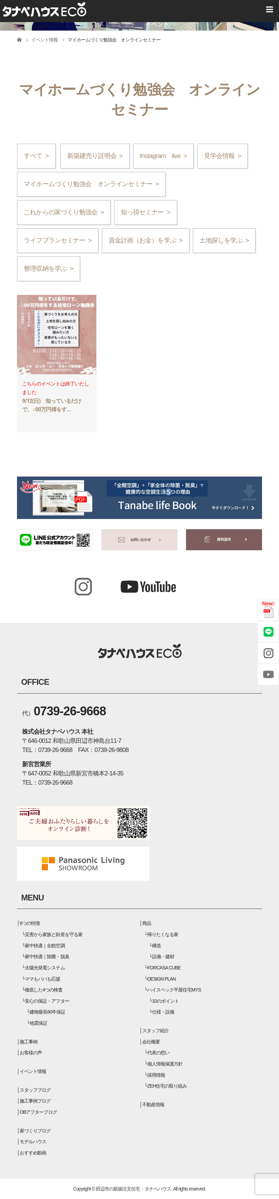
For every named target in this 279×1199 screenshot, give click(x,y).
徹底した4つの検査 (43, 989)
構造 (156, 945)
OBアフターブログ (38, 1112)
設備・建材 (163, 956)
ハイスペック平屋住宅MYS (174, 989)
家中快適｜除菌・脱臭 (47, 956)
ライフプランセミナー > (57, 240)
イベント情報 (33, 1071)
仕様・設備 (163, 1012)
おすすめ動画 (33, 1153)
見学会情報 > (222, 155)
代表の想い (158, 1052)
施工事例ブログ (35, 1101)
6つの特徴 (30, 923)
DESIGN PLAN (161, 979)
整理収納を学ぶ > (48, 268)
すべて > (36, 155)
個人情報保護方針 (165, 1064)
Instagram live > (163, 155)
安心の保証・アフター (47, 1001)
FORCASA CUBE (164, 967)
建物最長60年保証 (47, 1012)
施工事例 (28, 1041)
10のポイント (165, 1001)
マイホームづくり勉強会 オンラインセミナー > (91, 183)
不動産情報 (153, 1104)
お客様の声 (31, 1052)
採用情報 (156, 1075)
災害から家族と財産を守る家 (53, 934)
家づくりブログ (35, 1130)
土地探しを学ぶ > (224, 240)
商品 (146, 923)
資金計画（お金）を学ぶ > (145, 240)
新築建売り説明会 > (95, 155)
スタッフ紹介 (155, 1030)
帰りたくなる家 (162, 934)
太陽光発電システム (44, 967)
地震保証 (38, 1023)
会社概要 (151, 1041)
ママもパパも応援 (42, 979)
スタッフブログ (35, 1090)
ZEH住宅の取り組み (167, 1086)
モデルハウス (33, 1141)
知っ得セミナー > (145, 212)
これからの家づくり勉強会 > (64, 212)
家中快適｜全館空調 (44, 945)
